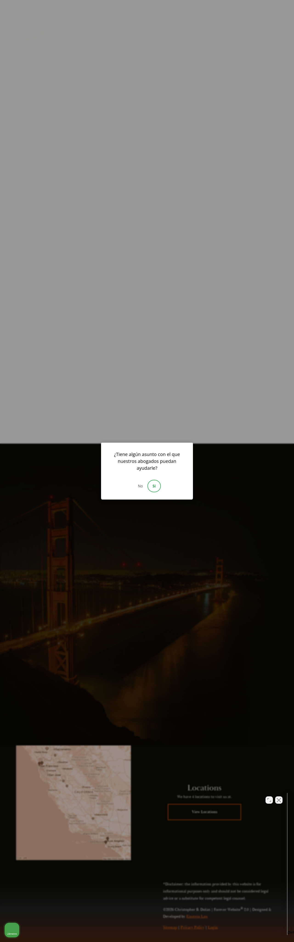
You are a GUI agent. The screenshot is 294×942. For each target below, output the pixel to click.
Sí (154, 486)
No (140, 486)
